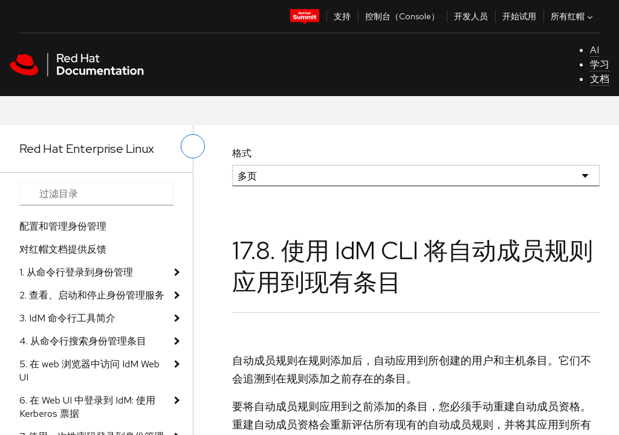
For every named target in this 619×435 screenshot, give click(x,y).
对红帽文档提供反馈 (62, 249)
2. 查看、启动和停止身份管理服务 (91, 295)
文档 (599, 78)
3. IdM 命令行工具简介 (67, 318)
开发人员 (471, 16)
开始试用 (519, 16)
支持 (342, 16)
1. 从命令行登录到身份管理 (76, 272)
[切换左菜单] (193, 146)
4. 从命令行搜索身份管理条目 (82, 341)
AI (594, 50)
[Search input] (96, 193)
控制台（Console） (402, 16)
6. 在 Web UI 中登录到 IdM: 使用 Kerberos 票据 (87, 407)
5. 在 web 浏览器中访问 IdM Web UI (89, 371)
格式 (241, 153)
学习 (599, 64)
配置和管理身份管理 (62, 226)
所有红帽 (573, 16)
